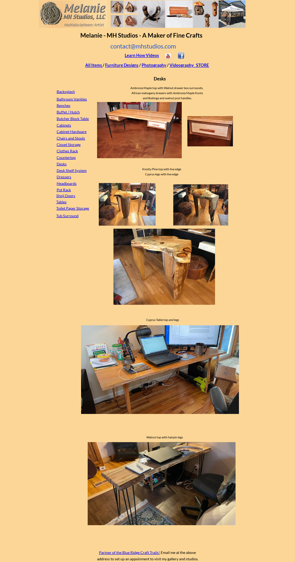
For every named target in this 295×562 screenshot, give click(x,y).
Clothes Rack (67, 151)
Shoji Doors (65, 195)
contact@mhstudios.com (143, 46)
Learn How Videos (142, 55)
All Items (93, 65)
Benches (63, 105)
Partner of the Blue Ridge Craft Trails (129, 552)
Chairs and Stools (71, 138)
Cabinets (64, 125)
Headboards (67, 183)
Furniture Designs (121, 65)
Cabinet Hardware (72, 131)
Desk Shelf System (72, 170)
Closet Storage (69, 144)
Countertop (66, 157)
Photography (154, 65)
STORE (202, 65)
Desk (61, 164)
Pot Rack (64, 190)
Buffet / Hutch (68, 112)
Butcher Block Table (73, 118)
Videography (182, 65)
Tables (61, 202)
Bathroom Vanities (72, 99)
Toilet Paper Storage (72, 208)
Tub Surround (67, 215)
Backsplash (66, 91)
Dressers (64, 177)
